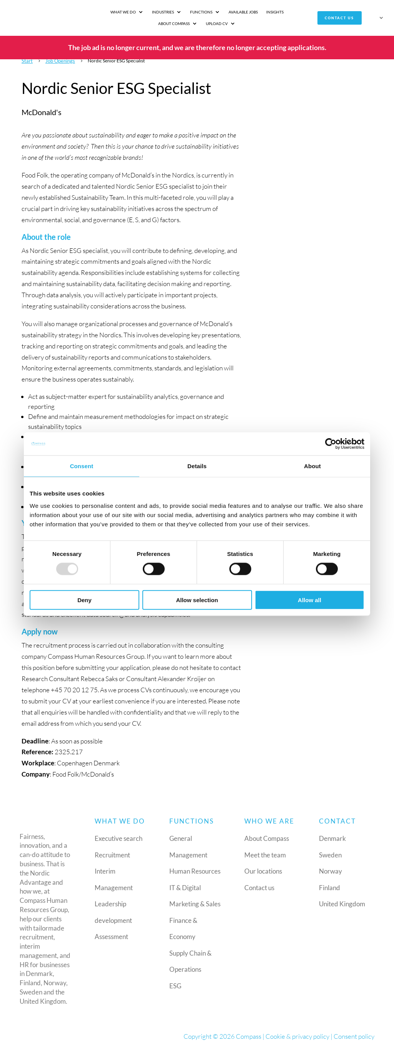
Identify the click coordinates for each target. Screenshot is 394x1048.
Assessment (111, 936)
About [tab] (312, 466)
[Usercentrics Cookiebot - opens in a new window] (330, 444)
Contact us (339, 18)
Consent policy (354, 1036)
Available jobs (219, 12)
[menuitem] (377, 19)
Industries (139, 12)
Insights (251, 12)
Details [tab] (197, 466)
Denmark (332, 838)
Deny (84, 599)
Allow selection (197, 599)
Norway (330, 871)
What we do (99, 12)
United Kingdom (342, 904)
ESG (175, 985)
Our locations (263, 871)
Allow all (309, 599)
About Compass (284, 12)
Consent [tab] (81, 466)
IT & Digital (185, 887)
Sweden (330, 854)
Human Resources (194, 871)
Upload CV (193, 23)
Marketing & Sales (194, 904)
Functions (177, 12)
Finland (329, 887)
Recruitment (112, 854)
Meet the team (265, 854)
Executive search (118, 838)
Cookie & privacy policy (297, 1036)
